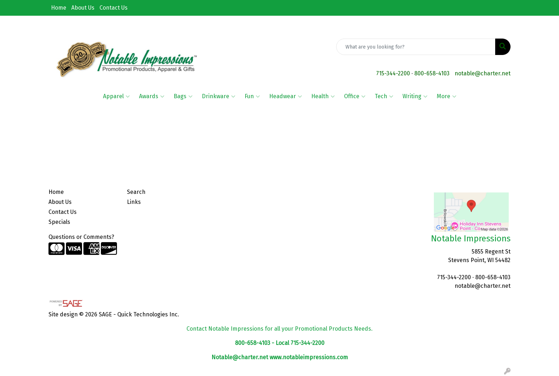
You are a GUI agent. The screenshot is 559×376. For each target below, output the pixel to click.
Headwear (285, 96)
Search (136, 192)
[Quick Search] (416, 47)
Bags (183, 96)
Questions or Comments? (81, 237)
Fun (252, 96)
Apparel (116, 96)
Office (354, 96)
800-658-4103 (432, 73)
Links (134, 202)
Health (323, 96)
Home (58, 7)
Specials (59, 222)
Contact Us (113, 7)
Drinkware (218, 96)
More (446, 96)
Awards (151, 96)
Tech (384, 96)
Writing (414, 96)
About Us (82, 7)
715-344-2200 (393, 73)
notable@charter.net (483, 73)
